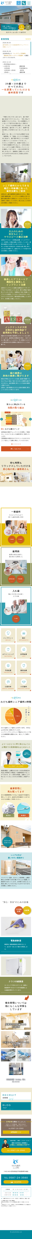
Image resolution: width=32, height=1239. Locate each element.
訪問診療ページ (16, 1132)
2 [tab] (14, 444)
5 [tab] (20, 444)
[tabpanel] (16, 427)
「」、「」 (15, 54)
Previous (1, 419)
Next (30, 419)
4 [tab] (18, 444)
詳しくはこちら (16, 449)
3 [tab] (16, 444)
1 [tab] (12, 444)
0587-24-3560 (16, 1177)
